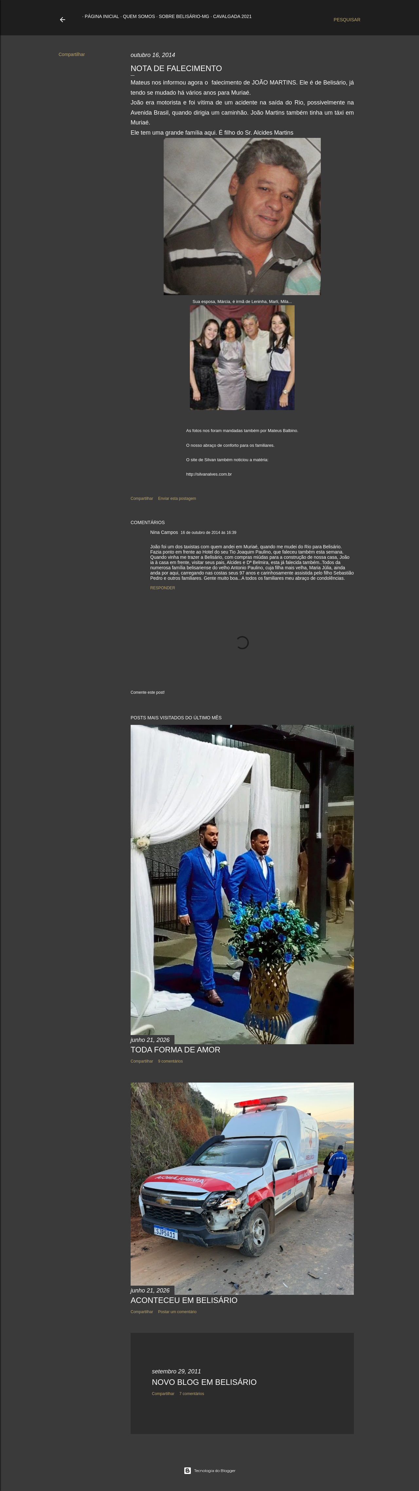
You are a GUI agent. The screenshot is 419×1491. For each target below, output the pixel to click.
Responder (162, 588)
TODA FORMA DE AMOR (175, 1049)
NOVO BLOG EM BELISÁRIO (204, 1382)
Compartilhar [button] (72, 54)
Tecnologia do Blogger (210, 1471)
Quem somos (136, 16)
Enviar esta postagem (177, 498)
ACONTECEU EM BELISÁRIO (184, 1300)
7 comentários (191, 1393)
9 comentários (170, 1061)
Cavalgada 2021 (229, 16)
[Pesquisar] (347, 20)
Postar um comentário (177, 1312)
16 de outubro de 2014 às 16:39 (208, 532)
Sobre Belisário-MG (181, 16)
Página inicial (99, 16)
